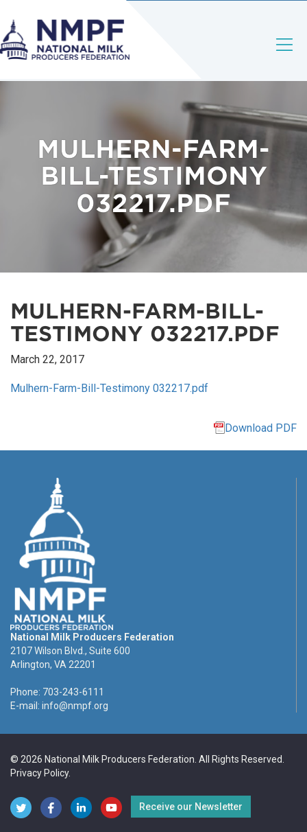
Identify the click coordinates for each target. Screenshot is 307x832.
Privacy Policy (39, 772)
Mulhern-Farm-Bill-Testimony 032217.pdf (109, 388)
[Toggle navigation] (285, 56)
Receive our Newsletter (191, 806)
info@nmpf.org (75, 705)
